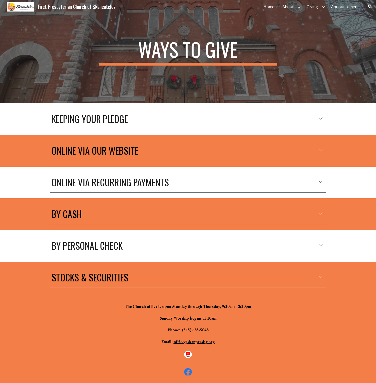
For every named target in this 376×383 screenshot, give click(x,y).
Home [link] (269, 6)
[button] (370, 6)
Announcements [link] (346, 6)
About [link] (288, 6)
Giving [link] (312, 6)
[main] (188, 51)
